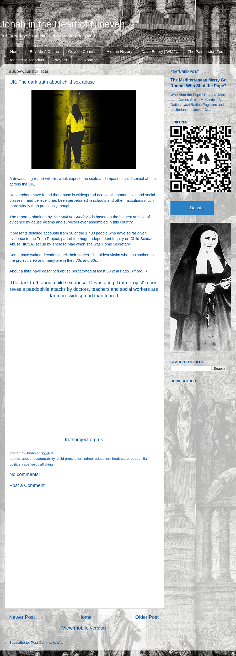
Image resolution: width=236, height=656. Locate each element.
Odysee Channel (83, 51)
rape (25, 464)
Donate (197, 208)
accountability (44, 459)
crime (88, 459)
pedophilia (139, 459)
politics (14, 464)
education (102, 459)
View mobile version (84, 628)
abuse (26, 459)
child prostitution (69, 459)
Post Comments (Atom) (49, 642)
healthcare (120, 459)
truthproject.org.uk (84, 439)
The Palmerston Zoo (205, 51)
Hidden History (119, 51)
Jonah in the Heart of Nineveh (62, 24)
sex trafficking (42, 464)
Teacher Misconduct (26, 60)
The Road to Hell (91, 60)
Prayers (60, 60)
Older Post (147, 617)
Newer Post (22, 617)
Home (15, 51)
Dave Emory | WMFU (159, 51)
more (137, 271)
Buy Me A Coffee (44, 51)
